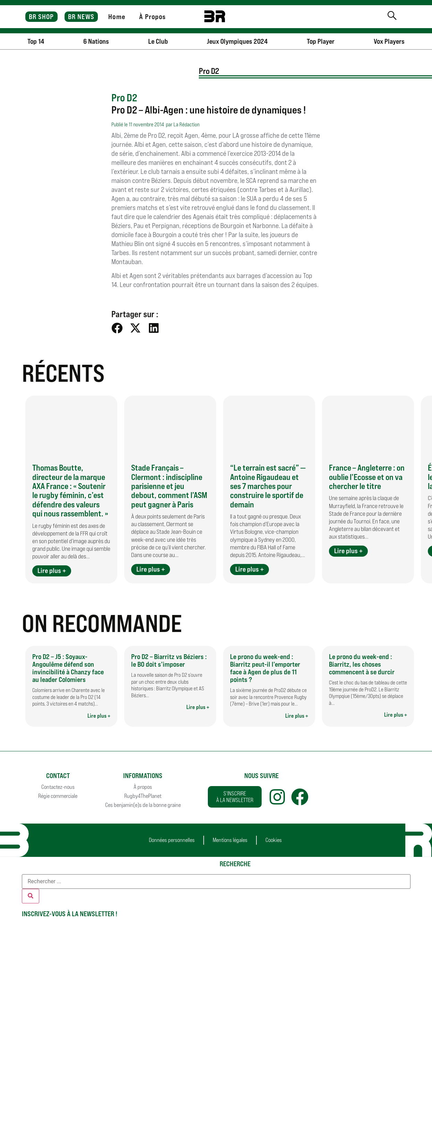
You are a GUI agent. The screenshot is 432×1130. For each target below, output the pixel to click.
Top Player (320, 41)
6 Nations (96, 41)
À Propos (152, 16)
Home (116, 16)
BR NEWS (81, 16)
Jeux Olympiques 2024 (237, 41)
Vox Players (389, 41)
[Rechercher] (30, 896)
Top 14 (35, 41)
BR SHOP (41, 16)
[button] (117, 328)
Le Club (158, 41)
